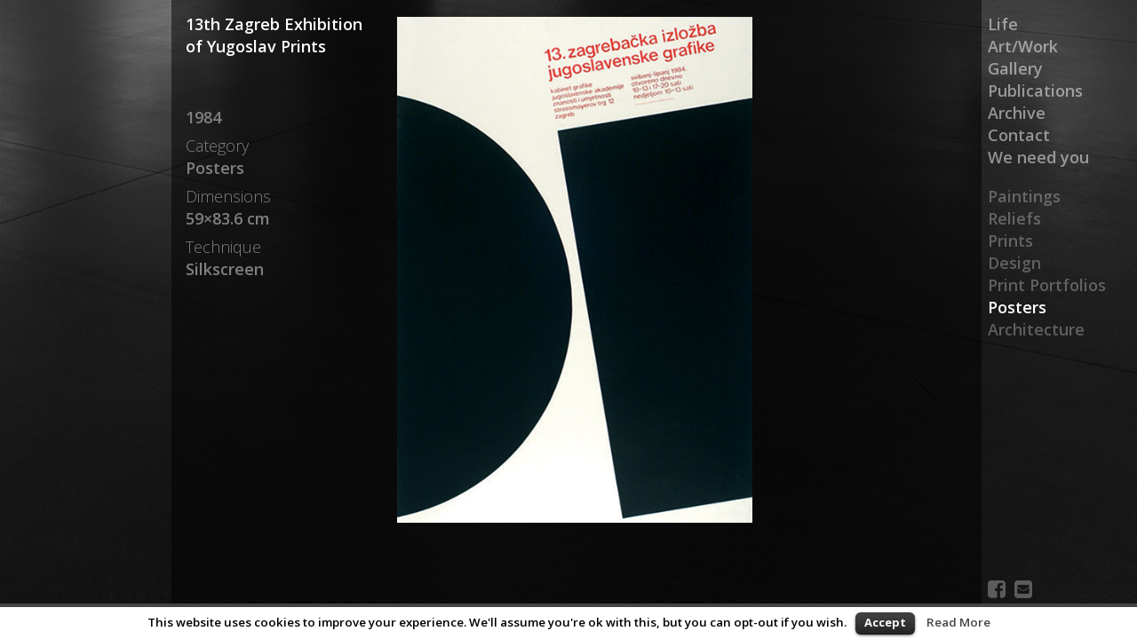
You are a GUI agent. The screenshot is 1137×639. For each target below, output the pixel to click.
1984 (203, 117)
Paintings (1024, 196)
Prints (1010, 240)
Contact (1019, 135)
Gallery (1015, 68)
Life (1003, 24)
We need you (1038, 157)
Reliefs (1014, 218)
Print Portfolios (1047, 285)
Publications (1035, 90)
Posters (1017, 307)
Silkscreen (225, 269)
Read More (958, 622)
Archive (1017, 112)
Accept (885, 622)
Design (1014, 262)
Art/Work (1023, 46)
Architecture (1036, 329)
